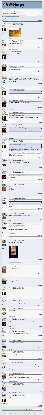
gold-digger (4, 300)
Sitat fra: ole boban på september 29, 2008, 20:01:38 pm (16, 66)
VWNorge (3, 18)
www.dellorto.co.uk (34, 78)
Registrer (16, 16)
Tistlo (3, 183)
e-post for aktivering (11, 11)
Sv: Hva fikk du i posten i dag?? (17, 76)
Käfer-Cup (21, 169)
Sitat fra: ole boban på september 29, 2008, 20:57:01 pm (16, 143)
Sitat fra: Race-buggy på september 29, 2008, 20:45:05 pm (17, 89)
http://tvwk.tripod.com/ (12, 261)
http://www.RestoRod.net (19, 392)
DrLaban (3, 383)
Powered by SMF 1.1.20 (17, 413)
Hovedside (5, 16)
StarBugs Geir (4, 307)
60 (6, 20)
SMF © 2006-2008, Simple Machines (25, 413)
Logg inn (13, 16)
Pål (2, 362)
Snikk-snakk (9, 18)
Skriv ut (40, 20)
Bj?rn (3, 40)
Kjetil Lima (4, 212)
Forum (6, 18)
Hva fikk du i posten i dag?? (16, 18)
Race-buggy (4, 63)
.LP (2, 239)
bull (3, 277)
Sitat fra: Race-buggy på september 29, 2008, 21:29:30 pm (17, 200)
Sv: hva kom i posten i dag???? (17, 40)
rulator (3, 159)
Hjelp (8, 16)
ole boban (4, 23)
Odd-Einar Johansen (4, 340)
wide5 (3, 330)
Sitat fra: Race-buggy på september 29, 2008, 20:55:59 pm (17, 114)
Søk (10, 16)
